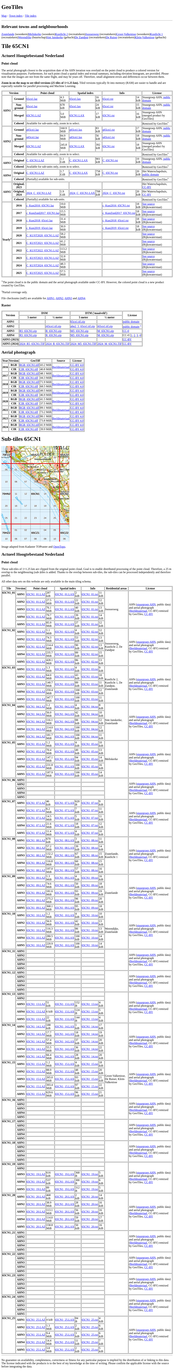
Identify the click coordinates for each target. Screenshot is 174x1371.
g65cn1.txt (109, 129)
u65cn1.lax (75, 137)
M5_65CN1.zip (79, 330)
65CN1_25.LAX (64, 1319)
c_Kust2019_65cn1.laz (39, 228)
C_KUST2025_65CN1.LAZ (42, 272)
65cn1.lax (75, 98)
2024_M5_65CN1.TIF (83, 343)
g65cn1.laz (32, 129)
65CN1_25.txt (90, 1319)
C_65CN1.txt (110, 160)
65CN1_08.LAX (64, 840)
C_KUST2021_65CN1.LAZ (42, 242)
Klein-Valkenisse (144, 37)
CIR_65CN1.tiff (28, 369)
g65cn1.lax (75, 129)
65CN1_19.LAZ (35, 1174)
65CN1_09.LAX (64, 877)
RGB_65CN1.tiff (29, 364)
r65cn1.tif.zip (53, 326)
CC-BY (146, 187)
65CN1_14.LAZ (35, 1026)
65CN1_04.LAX (64, 706)
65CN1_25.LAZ (35, 1319)
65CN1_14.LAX (64, 1026)
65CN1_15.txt (90, 1064)
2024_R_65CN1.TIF (57, 343)
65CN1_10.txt (90, 915)
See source (148, 203)
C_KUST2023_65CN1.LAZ (42, 257)
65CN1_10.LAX (64, 915)
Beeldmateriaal (61, 367)
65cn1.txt (108, 98)
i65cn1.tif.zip (105, 326)
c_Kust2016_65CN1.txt (116, 205)
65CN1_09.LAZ (35, 877)
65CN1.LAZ (33, 115)
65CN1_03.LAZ (35, 669)
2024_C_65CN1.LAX (82, 193)
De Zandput (81, 37)
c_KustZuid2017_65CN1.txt (119, 213)
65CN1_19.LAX (64, 1174)
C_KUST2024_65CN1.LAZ (42, 265)
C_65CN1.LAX (78, 160)
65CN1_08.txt (90, 840)
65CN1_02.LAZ (35, 631)
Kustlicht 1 (156, 34)
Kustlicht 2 (61, 34)
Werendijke (24, 37)
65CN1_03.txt (90, 669)
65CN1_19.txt (90, 1174)
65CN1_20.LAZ (35, 1196)
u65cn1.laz (32, 137)
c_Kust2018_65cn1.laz (39, 220)
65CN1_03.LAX (64, 669)
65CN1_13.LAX (64, 1004)
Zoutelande (7, 34)
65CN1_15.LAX (64, 1064)
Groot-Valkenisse (126, 34)
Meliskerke (34, 34)
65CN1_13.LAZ (35, 1004)
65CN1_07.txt (90, 802)
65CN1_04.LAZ (35, 706)
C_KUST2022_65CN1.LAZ (42, 250)
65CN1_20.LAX (64, 1196)
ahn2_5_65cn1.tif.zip (83, 326)
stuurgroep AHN (146, 604)
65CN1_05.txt (90, 744)
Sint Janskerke (54, 37)
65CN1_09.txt (90, 877)
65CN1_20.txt (90, 1196)
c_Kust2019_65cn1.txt (115, 228)
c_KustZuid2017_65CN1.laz (42, 213)
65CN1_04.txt (90, 706)
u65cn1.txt (109, 137)
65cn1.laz (32, 98)
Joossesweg (92, 34)
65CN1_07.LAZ (35, 802)
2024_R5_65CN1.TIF (32, 343)
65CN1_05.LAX (64, 744)
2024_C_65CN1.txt (114, 193)
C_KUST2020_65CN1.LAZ (42, 235)
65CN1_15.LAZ (35, 1064)
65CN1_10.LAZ (35, 915)
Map (4, 15)
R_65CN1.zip (53, 330)
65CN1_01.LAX (64, 594)
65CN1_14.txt (90, 1026)
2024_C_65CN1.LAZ (38, 193)
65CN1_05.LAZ (35, 744)
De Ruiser (111, 37)
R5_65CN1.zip (28, 330)
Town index (16, 15)
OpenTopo (59, 546)
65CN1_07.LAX (64, 802)
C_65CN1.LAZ (35, 160)
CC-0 (126, 330)
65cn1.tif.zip (78, 321)
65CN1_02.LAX (64, 631)
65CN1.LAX (76, 115)
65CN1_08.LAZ (35, 840)
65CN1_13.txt (90, 1004)
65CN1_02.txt (90, 631)
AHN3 (68, 298)
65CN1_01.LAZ (35, 594)
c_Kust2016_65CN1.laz (40, 205)
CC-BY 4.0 (77, 364)
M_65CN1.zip (105, 330)
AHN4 (81, 298)
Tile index (30, 15)
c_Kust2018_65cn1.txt (115, 220)
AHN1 (50, 298)
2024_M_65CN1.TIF (109, 343)
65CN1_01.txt (90, 594)
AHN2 (59, 298)
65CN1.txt (109, 115)
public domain (150, 174)
